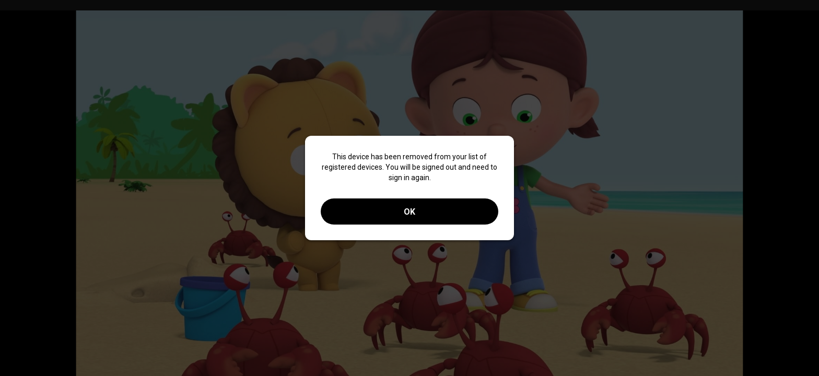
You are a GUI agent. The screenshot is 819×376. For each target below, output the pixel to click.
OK (409, 212)
